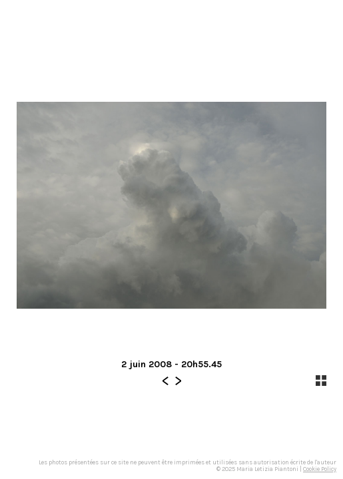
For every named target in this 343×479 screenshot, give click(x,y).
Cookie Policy (319, 469)
